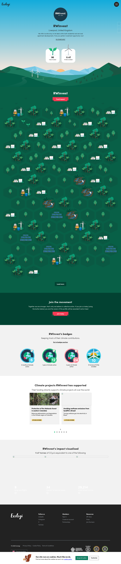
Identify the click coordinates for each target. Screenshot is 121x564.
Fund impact (60, 99)
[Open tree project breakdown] (52, 56)
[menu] (116, 4)
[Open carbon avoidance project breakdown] (68, 56)
